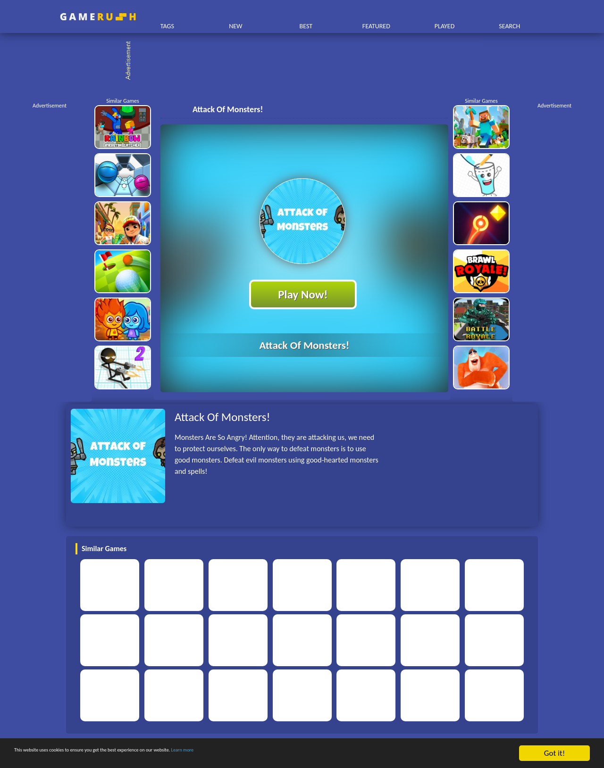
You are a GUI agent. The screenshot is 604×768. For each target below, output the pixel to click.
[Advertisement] (306, 61)
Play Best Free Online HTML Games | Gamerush (97, 17)
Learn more (294, 754)
